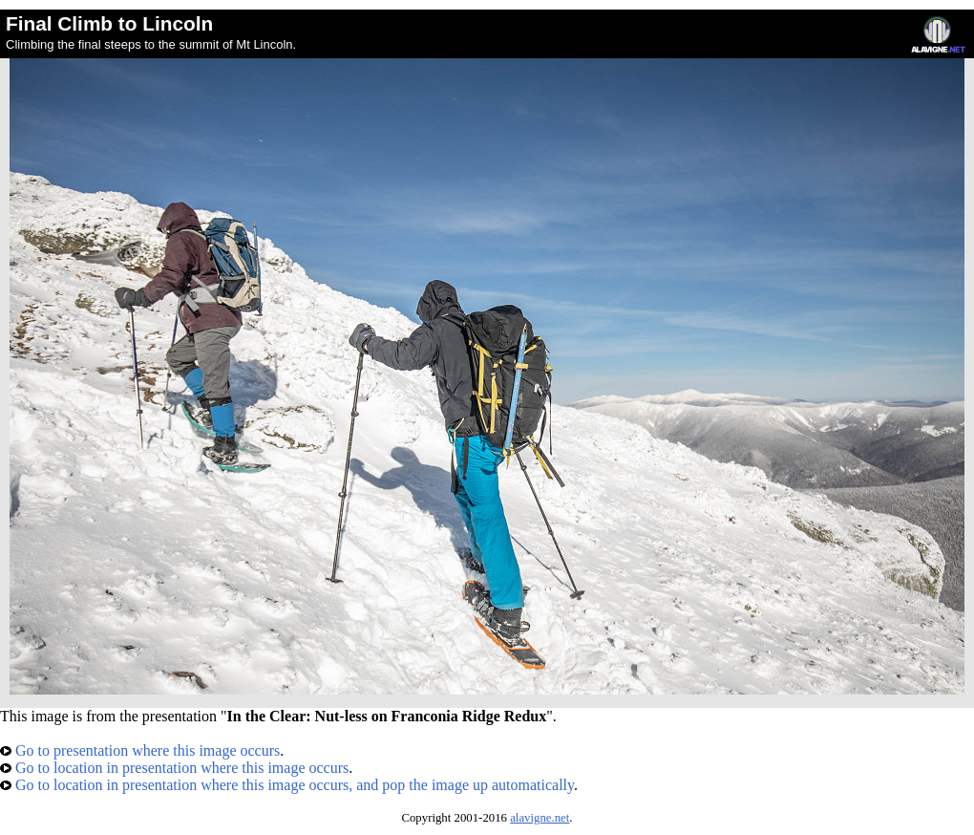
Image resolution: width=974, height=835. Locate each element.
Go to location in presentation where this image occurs (174, 768)
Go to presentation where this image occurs (140, 750)
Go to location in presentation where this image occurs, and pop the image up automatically (287, 785)
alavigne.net (539, 817)
